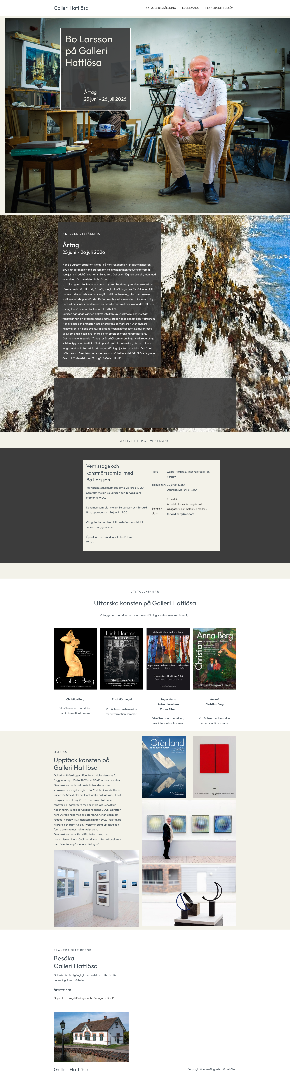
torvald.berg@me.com (180, 514)
